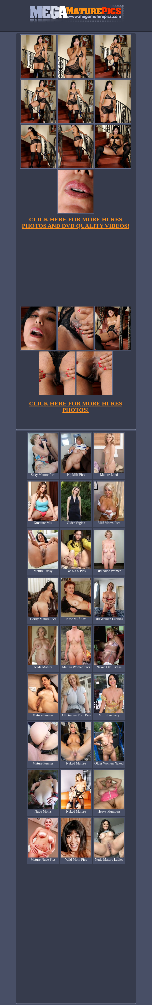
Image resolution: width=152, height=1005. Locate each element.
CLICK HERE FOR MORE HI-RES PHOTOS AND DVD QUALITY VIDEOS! (75, 222)
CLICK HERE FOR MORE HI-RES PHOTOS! (75, 406)
